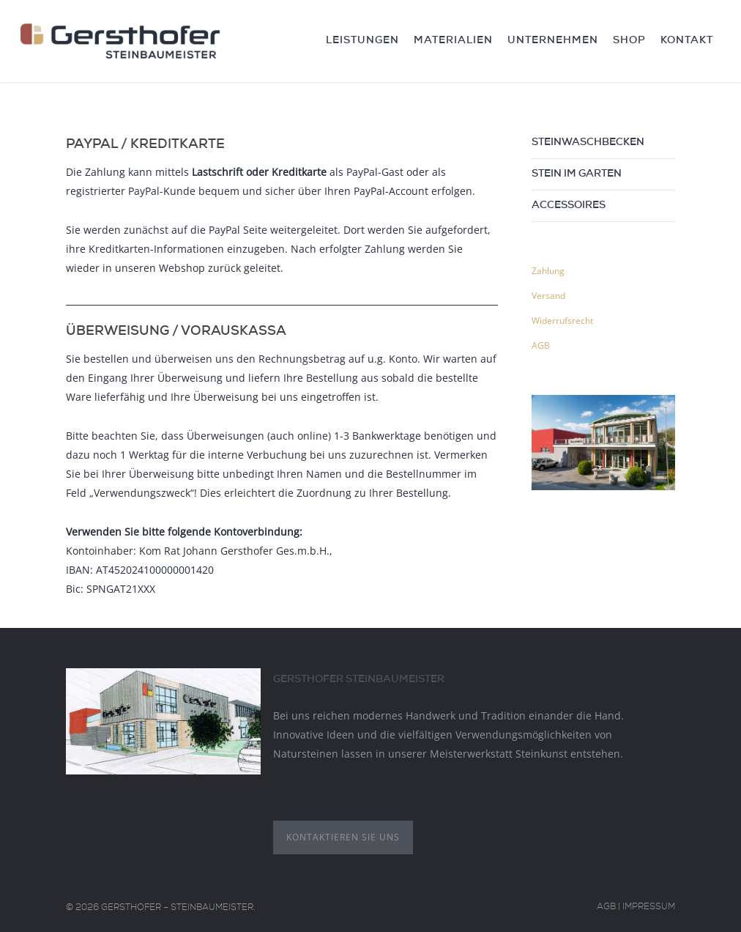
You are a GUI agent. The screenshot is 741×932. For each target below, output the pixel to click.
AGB (541, 345)
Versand (548, 295)
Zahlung (548, 271)
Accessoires (569, 206)
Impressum (648, 907)
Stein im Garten (577, 174)
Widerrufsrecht (562, 320)
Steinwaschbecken (588, 143)
